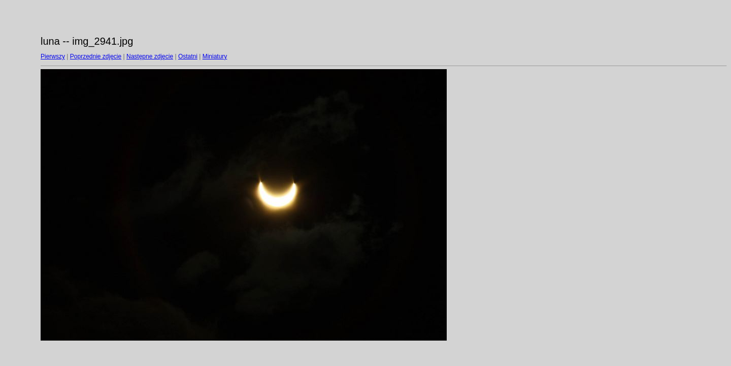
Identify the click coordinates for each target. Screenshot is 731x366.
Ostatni (187, 56)
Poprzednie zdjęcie (95, 56)
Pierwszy (53, 56)
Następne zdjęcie (149, 56)
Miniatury (215, 56)
